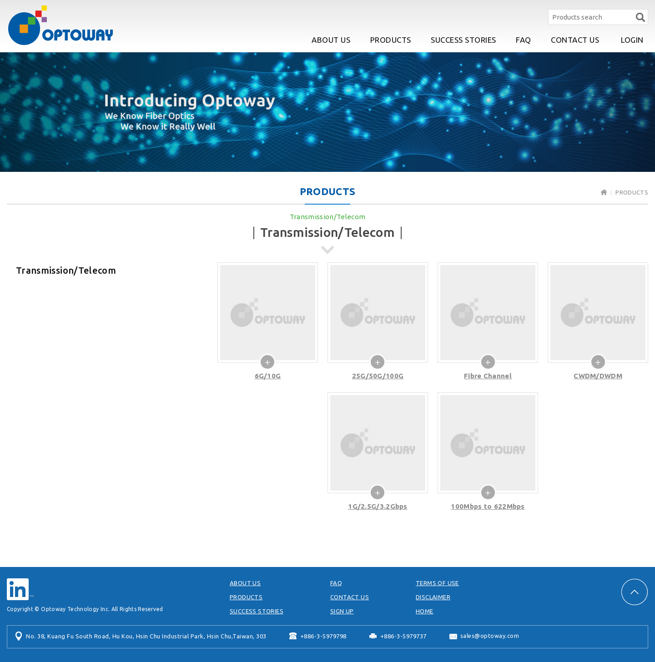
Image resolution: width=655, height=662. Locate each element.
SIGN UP (342, 611)
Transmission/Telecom (328, 217)
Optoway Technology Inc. (60, 25)
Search (640, 17)
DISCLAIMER (433, 597)
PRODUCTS (390, 39)
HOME (424, 611)
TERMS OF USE (437, 583)
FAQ (523, 39)
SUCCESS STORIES (463, 39)
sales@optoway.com (489, 635)
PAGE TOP (634, 592)
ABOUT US (331, 39)
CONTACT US (575, 39)
